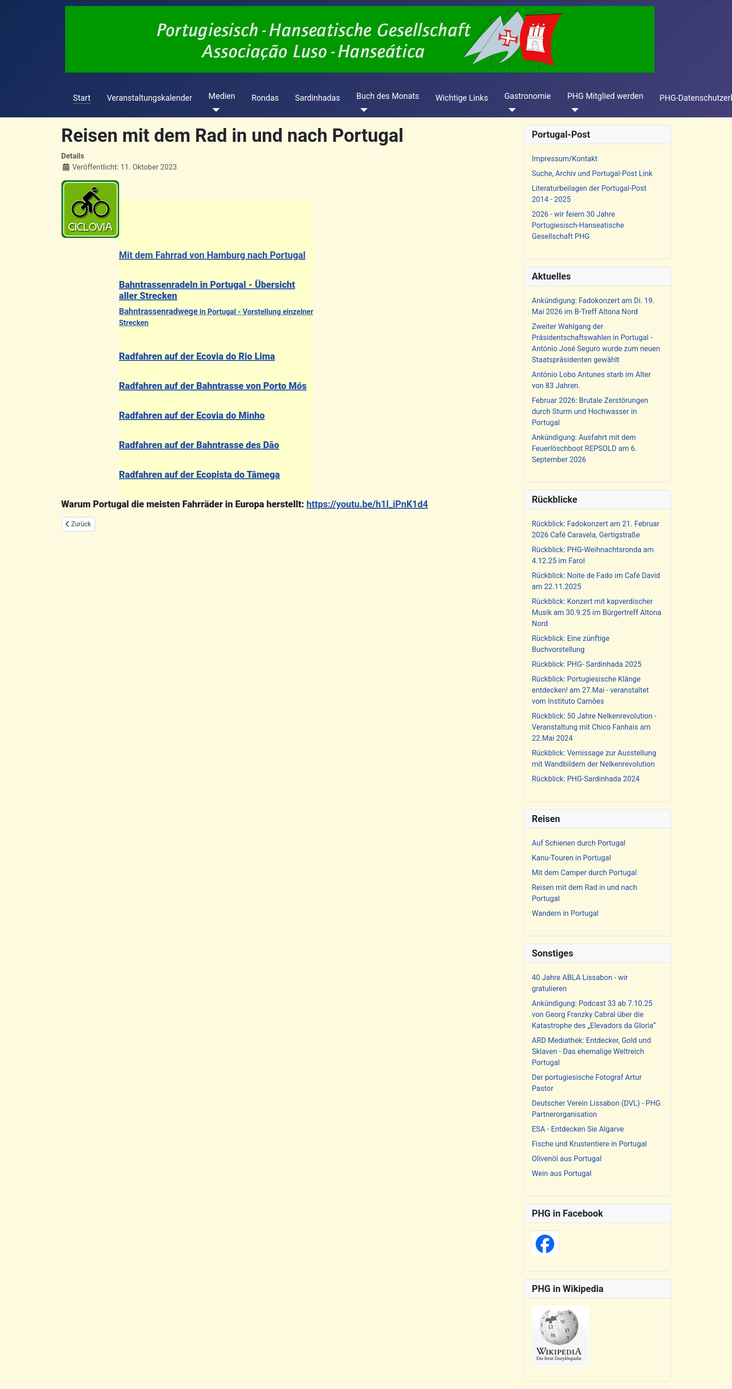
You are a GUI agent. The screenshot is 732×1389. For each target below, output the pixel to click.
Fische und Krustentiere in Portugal (589, 1143)
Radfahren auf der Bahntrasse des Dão (199, 445)
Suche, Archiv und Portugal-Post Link (592, 173)
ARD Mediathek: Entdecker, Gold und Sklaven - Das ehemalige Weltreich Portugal (591, 1051)
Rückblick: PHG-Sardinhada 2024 (586, 778)
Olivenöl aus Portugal (567, 1158)
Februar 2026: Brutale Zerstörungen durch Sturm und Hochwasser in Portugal (590, 411)
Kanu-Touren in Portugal (571, 857)
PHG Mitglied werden (605, 96)
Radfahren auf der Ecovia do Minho (192, 415)
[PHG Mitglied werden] (573, 110)
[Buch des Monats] (362, 110)
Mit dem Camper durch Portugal (584, 872)
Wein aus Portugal (562, 1173)
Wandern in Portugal (565, 913)
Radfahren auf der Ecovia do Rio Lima (197, 356)
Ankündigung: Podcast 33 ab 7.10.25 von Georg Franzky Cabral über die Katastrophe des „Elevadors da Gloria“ (594, 1014)
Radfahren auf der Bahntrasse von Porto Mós (213, 385)
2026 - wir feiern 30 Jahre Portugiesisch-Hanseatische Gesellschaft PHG (578, 225)
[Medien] (214, 110)
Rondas (264, 98)
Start (82, 98)
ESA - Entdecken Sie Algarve (578, 1129)
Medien (221, 96)
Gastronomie (527, 96)
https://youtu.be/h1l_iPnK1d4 (367, 504)
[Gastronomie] (510, 110)
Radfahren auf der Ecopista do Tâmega (199, 474)
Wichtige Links (462, 98)
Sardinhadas (317, 98)
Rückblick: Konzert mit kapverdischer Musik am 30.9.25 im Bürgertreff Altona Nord (596, 612)
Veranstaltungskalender (149, 98)
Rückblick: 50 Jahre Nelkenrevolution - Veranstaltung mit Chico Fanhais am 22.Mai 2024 (594, 727)
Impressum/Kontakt (565, 158)
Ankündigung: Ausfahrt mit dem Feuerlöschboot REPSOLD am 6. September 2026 (584, 448)
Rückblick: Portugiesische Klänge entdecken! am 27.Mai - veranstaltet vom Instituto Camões (590, 690)
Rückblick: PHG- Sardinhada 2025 (586, 664)
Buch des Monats (388, 96)
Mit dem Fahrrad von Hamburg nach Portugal (212, 255)
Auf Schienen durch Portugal (579, 843)
